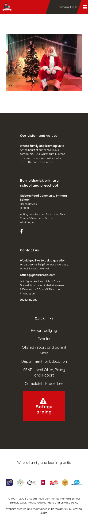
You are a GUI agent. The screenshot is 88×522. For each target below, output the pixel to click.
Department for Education (44, 361)
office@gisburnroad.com (37, 275)
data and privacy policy (63, 502)
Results (44, 339)
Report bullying (44, 330)
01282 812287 (29, 299)
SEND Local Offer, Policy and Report (44, 372)
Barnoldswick (59, 509)
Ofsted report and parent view (44, 350)
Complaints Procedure (44, 383)
